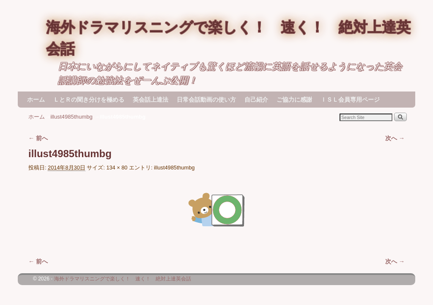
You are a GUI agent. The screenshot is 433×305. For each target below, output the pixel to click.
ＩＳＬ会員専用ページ (350, 99)
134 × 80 (116, 167)
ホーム (36, 99)
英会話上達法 (150, 99)
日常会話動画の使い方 (206, 99)
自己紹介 (256, 99)
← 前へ (38, 138)
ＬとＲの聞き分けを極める (88, 99)
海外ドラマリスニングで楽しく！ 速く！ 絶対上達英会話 (122, 279)
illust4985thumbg (71, 117)
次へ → (395, 138)
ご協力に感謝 (294, 99)
